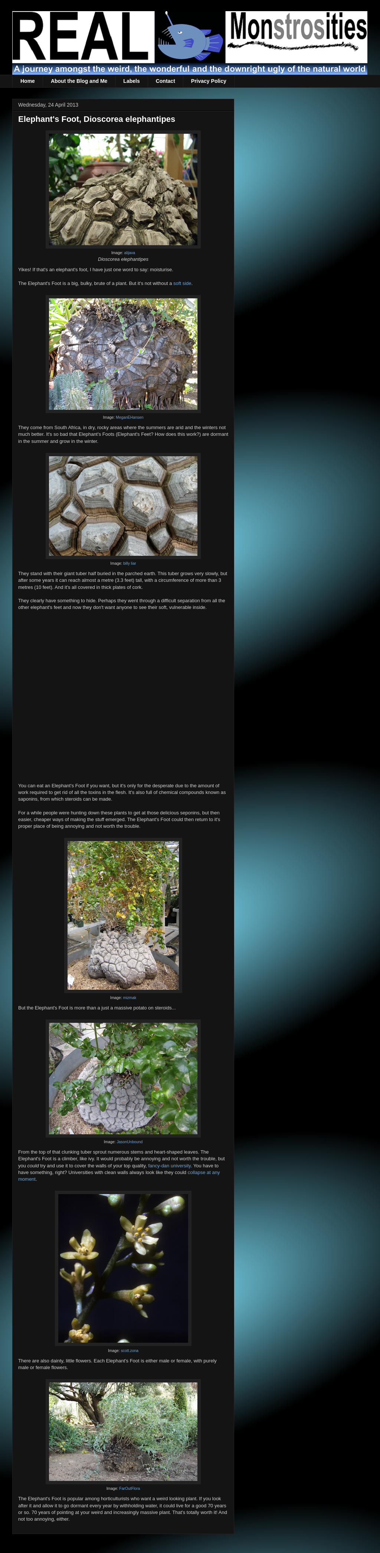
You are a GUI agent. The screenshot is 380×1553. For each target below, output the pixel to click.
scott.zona (129, 1351)
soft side (182, 283)
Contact (165, 81)
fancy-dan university (169, 1165)
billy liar (129, 563)
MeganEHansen (130, 417)
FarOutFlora (129, 1488)
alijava (129, 253)
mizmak (129, 998)
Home (27, 81)
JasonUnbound (129, 1142)
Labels (131, 81)
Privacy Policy (208, 81)
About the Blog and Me (79, 81)
